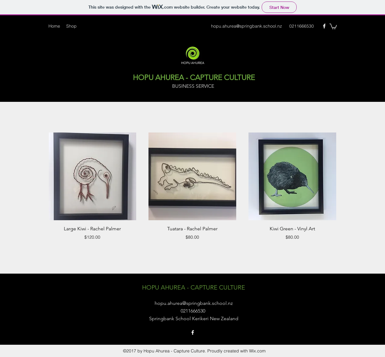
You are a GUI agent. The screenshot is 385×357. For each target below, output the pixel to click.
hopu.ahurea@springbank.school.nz (246, 26)
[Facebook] (324, 26)
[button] (333, 26)
